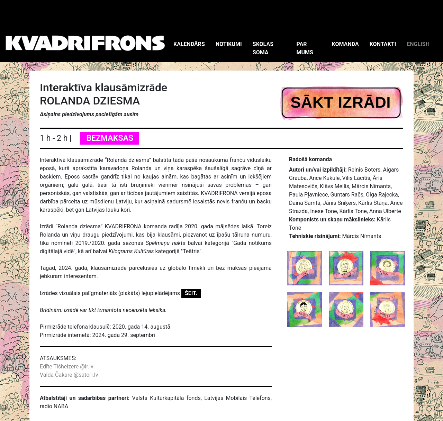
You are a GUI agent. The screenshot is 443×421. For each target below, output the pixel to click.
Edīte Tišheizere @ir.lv (66, 366)
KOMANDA (345, 44)
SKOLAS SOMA (263, 48)
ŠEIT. (191, 293)
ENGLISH (418, 44)
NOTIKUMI (229, 44)
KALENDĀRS (189, 44)
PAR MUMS (304, 48)
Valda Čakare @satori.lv (69, 375)
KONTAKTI (383, 44)
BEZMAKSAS (109, 138)
